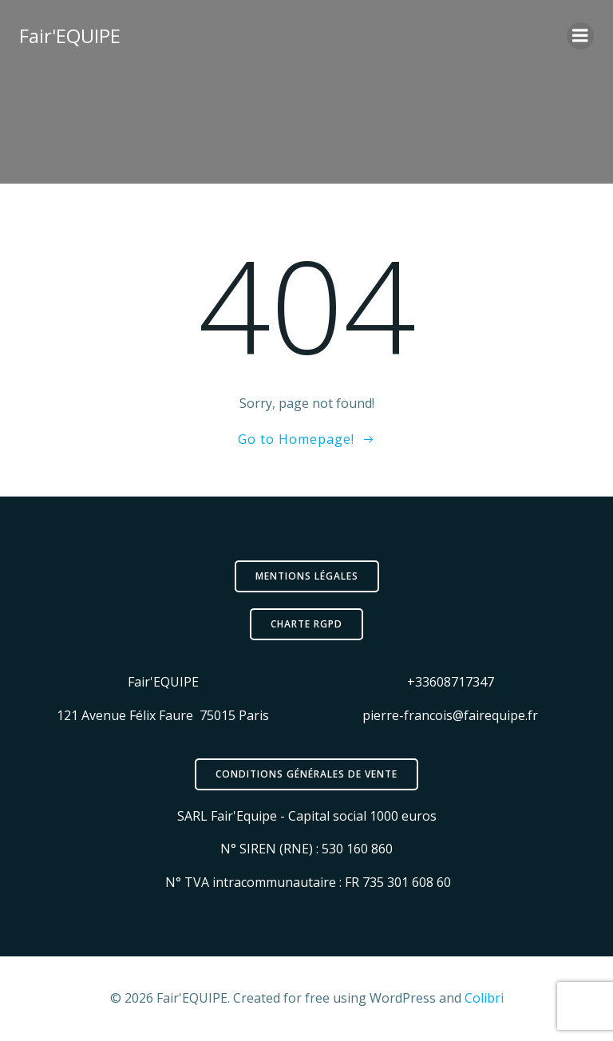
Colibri (484, 998)
